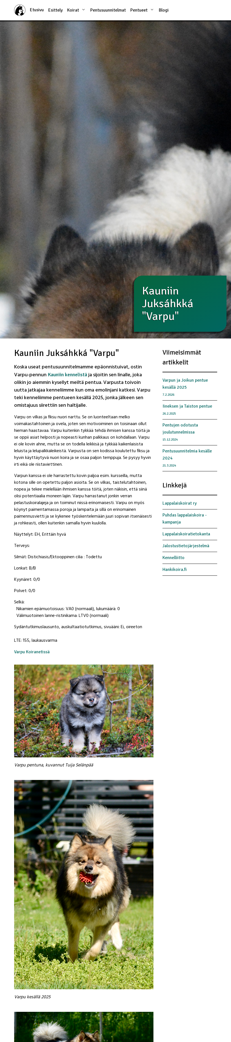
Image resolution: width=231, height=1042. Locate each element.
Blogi (164, 10)
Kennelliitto (173, 557)
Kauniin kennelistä (68, 374)
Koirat (76, 10)
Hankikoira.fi (174, 569)
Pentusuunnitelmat (108, 10)
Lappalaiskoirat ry (179, 503)
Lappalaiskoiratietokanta (186, 534)
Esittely (55, 10)
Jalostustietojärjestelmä (185, 546)
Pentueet (142, 10)
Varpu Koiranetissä (32, 652)
